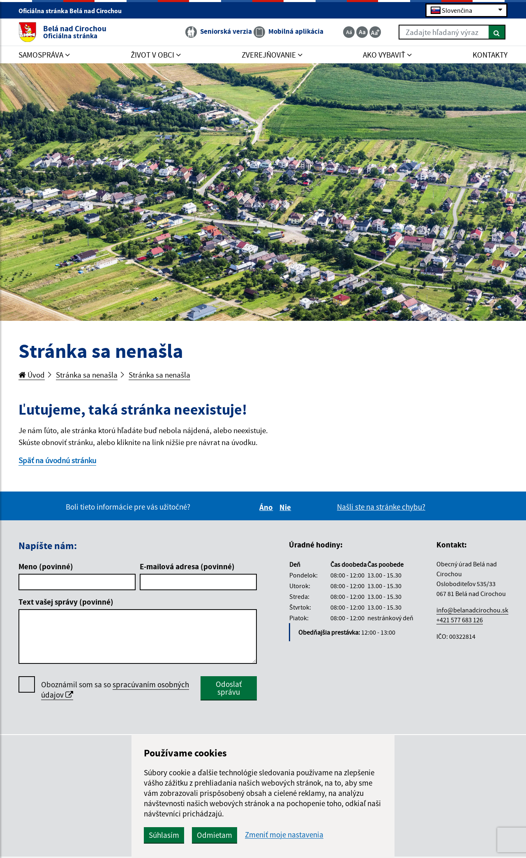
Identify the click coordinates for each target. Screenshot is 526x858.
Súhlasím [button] (164, 835)
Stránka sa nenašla (87, 375)
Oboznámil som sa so (115, 689)
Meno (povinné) (45, 566)
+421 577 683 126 (459, 620)
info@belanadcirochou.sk (472, 610)
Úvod (31, 375)
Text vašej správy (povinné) (65, 602)
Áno (267, 507)
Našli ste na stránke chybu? (381, 507)
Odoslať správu (229, 688)
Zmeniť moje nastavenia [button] (284, 835)
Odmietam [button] (214, 835)
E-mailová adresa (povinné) (187, 566)
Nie (286, 507)
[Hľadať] (497, 32)
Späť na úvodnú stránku (57, 460)
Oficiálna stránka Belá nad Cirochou (73, 11)
